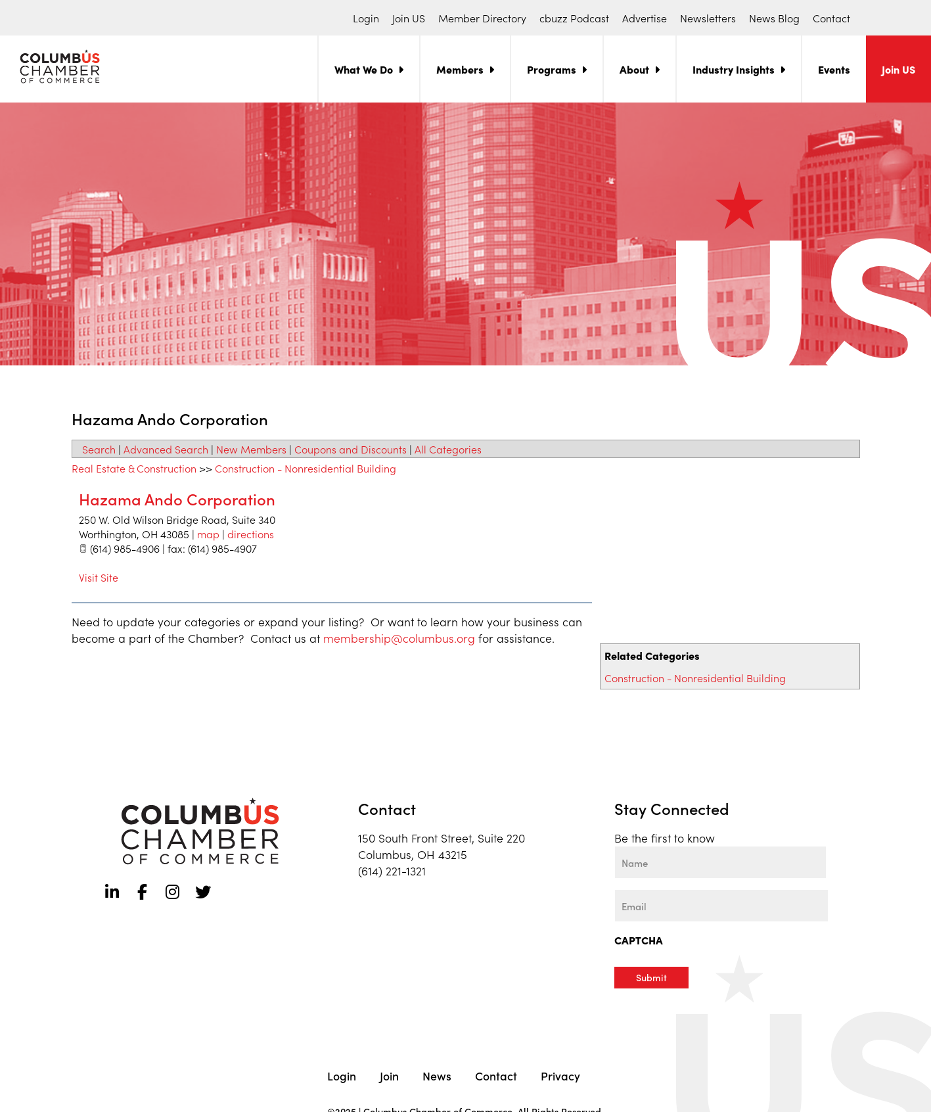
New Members (251, 449)
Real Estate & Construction (134, 468)
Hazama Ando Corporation (177, 498)
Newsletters (708, 18)
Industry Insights (734, 69)
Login (366, 18)
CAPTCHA (638, 940)
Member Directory (482, 18)
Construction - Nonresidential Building (695, 677)
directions (250, 533)
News (436, 1075)
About (634, 69)
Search (99, 449)
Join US (408, 18)
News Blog (774, 18)
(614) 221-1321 (392, 870)
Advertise (644, 18)
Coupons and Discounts (350, 449)
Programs (551, 69)
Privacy (560, 1075)
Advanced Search (166, 449)
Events (834, 69)
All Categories (448, 449)
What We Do (363, 69)
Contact (831, 18)
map (208, 533)
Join (389, 1075)
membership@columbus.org (399, 638)
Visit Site (98, 577)
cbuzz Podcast (574, 18)
